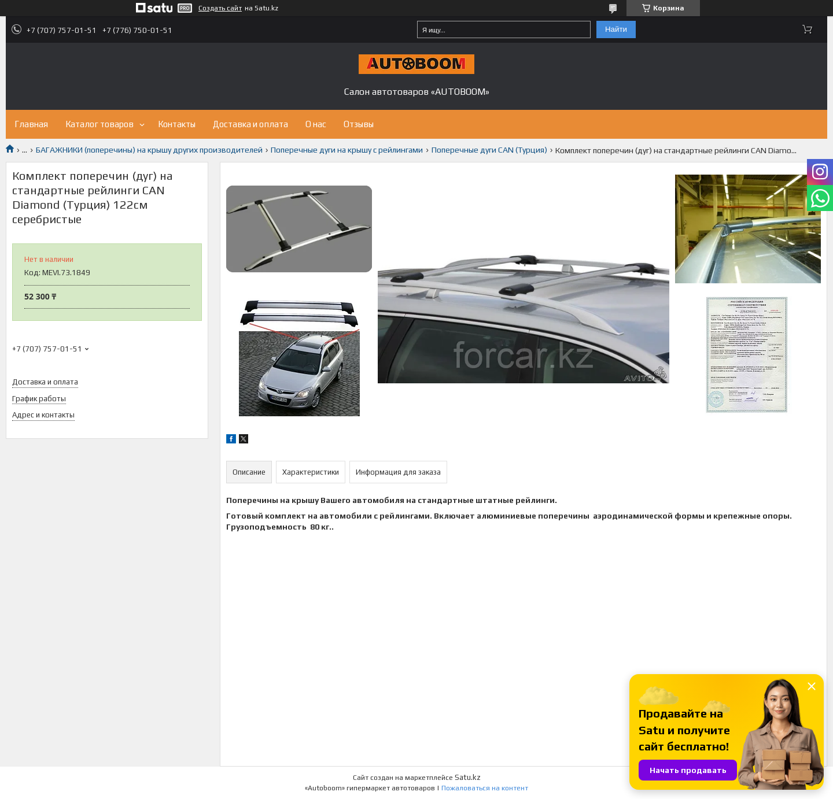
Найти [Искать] (616, 29)
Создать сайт (220, 8)
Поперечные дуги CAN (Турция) (489, 149)
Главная (31, 124)
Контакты (177, 124)
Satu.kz (468, 777)
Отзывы (359, 124)
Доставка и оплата (250, 124)
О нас (315, 124)
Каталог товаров (99, 124)
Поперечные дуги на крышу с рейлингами (347, 149)
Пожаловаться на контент (484, 788)
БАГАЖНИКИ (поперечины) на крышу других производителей (149, 149)
